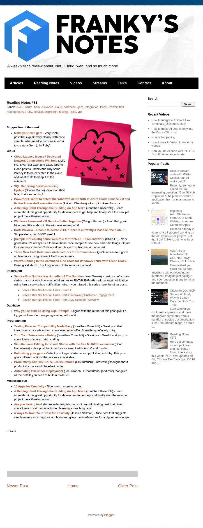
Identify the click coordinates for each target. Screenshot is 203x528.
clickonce (47, 107)
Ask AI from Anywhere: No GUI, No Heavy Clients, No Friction (182, 256)
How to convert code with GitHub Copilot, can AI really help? (181, 176)
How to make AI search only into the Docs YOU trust (172, 130)
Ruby (28, 111)
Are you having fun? (28, 404)
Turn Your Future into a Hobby (35, 335)
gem (80, 107)
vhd (80, 111)
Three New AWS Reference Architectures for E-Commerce (54, 252)
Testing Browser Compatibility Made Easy (43, 326)
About (167, 83)
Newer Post (17, 486)
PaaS (103, 107)
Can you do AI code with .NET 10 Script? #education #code (172, 152)
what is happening (163, 137)
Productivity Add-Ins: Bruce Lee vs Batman (44, 362)
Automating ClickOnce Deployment (38, 371)
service (38, 111)
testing (63, 111)
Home (73, 486)
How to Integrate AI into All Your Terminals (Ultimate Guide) (171, 121)
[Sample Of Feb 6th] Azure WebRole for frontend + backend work (59, 239)
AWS (20, 107)
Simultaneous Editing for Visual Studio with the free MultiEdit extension (64, 344)
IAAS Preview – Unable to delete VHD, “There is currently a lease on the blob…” (69, 230)
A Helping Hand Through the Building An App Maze (49, 208)
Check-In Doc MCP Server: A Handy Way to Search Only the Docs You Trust (182, 297)
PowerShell (116, 107)
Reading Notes (46, 83)
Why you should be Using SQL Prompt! (41, 311)
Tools (72, 111)
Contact (144, 83)
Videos (76, 83)
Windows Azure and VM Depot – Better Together (47, 221)
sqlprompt (50, 111)
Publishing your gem (28, 353)
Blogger (109, 515)
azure (28, 107)
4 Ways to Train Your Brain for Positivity (42, 413)
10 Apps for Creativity (29, 386)
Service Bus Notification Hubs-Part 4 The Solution (49, 276)
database (70, 107)
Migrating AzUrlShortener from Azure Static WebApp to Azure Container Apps (181, 217)
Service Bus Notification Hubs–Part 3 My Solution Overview (60, 300)
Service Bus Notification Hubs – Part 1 (46, 290)
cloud (58, 107)
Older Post (128, 486)
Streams (100, 83)
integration (92, 107)
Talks (122, 83)
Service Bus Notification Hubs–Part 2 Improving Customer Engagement (67, 295)
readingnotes (15, 111)
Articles (16, 83)
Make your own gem (28, 133)
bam (37, 107)
